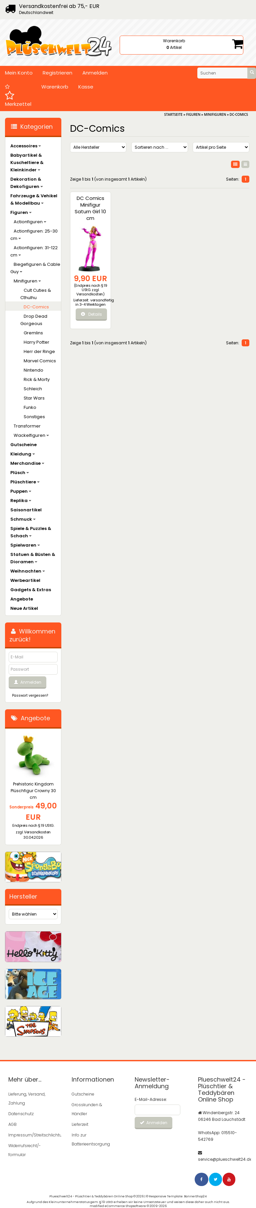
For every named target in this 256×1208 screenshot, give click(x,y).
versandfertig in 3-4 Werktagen (94, 302)
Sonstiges (34, 417)
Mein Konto (19, 72)
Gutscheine (23, 444)
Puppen (20, 491)
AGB (12, 1124)
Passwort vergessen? (30, 695)
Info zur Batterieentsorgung (91, 1139)
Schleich (33, 389)
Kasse (85, 86)
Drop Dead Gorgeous (33, 320)
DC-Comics (36, 307)
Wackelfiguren (31, 435)
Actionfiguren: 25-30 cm (34, 235)
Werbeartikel (25, 580)
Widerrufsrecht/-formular (24, 1150)
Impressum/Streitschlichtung (30, 1135)
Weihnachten (27, 571)
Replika (20, 500)
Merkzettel (18, 95)
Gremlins (33, 333)
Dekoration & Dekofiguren (26, 183)
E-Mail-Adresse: (151, 1099)
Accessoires (25, 146)
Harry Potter (36, 342)
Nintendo (33, 370)
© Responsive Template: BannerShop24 (176, 1196)
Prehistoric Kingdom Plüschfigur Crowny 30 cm (33, 790)
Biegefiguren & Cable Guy (35, 268)
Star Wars (34, 398)
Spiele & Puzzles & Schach (30, 532)
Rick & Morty (37, 379)
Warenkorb (54, 86)
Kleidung (22, 454)
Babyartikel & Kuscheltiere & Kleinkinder (27, 162)
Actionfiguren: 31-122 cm (34, 251)
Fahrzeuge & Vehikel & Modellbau (33, 199)
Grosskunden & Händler (87, 1109)
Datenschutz (21, 1114)
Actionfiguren (30, 222)
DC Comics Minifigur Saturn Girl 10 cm (90, 208)
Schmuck (23, 519)
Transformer (27, 426)
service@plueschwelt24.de (225, 1159)
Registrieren (57, 72)
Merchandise (27, 463)
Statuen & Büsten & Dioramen (32, 558)
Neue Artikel (24, 608)
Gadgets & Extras (30, 590)
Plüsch (19, 472)
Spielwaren (25, 545)
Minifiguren (27, 281)
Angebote (21, 599)
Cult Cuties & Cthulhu (35, 294)
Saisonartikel (26, 510)
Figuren (21, 212)
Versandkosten (89, 294)
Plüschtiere (25, 482)
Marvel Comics (40, 361)
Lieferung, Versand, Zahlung (26, 1098)
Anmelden (95, 72)
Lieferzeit (80, 1124)
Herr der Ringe (39, 351)
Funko (30, 407)
